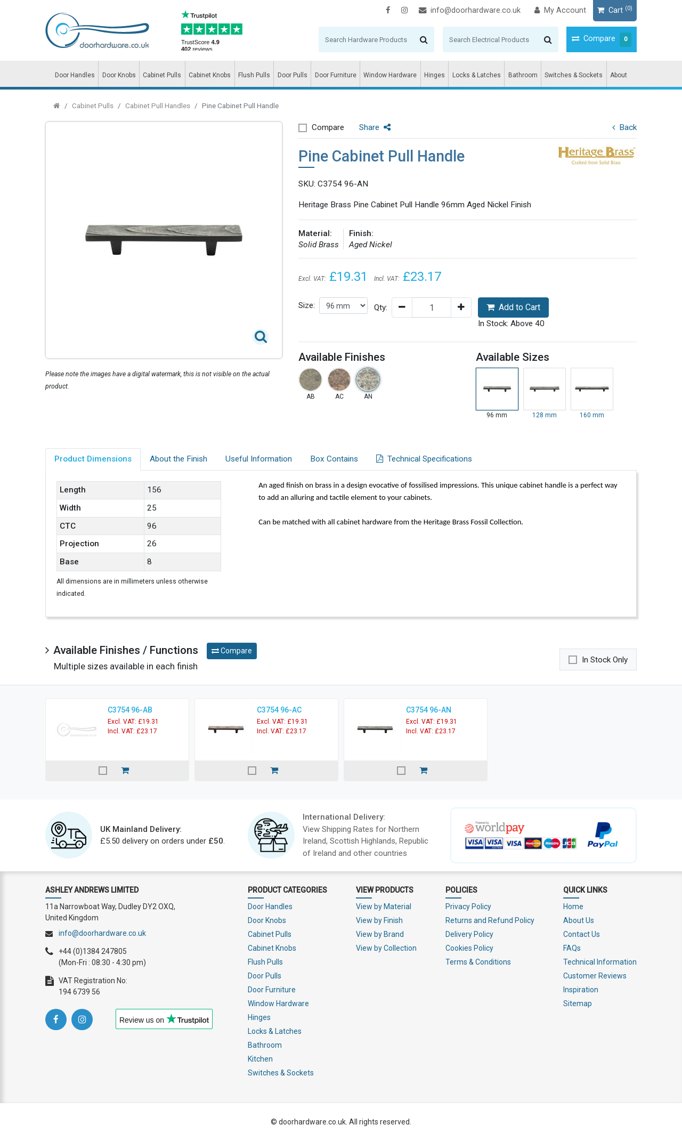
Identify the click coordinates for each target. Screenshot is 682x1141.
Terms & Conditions (478, 962)
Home (573, 906)
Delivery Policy (469, 934)
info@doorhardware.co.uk (470, 10)
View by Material (383, 906)
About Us (578, 920)
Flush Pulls (254, 75)
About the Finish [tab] (178, 459)
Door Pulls (292, 75)
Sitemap (577, 1003)
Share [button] (375, 127)
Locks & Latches (476, 75)
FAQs (572, 948)
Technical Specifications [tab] (424, 459)
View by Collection (386, 948)
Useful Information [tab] (258, 459)
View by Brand (380, 934)
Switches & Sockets (574, 75)
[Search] (366, 39)
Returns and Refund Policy (489, 920)
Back (624, 127)
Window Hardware (390, 75)
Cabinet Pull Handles (157, 105)
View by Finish (379, 920)
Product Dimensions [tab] (93, 459)
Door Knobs (119, 75)
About (618, 75)
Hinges (434, 75)
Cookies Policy (469, 948)
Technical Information (600, 962)
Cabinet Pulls (162, 75)
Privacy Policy (468, 906)
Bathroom (523, 75)
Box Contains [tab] (334, 459)
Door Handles (75, 75)
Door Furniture (335, 75)
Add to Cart (513, 307)
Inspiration (580, 989)
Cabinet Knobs (210, 75)
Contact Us (581, 934)
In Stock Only (605, 660)
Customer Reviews (595, 976)
